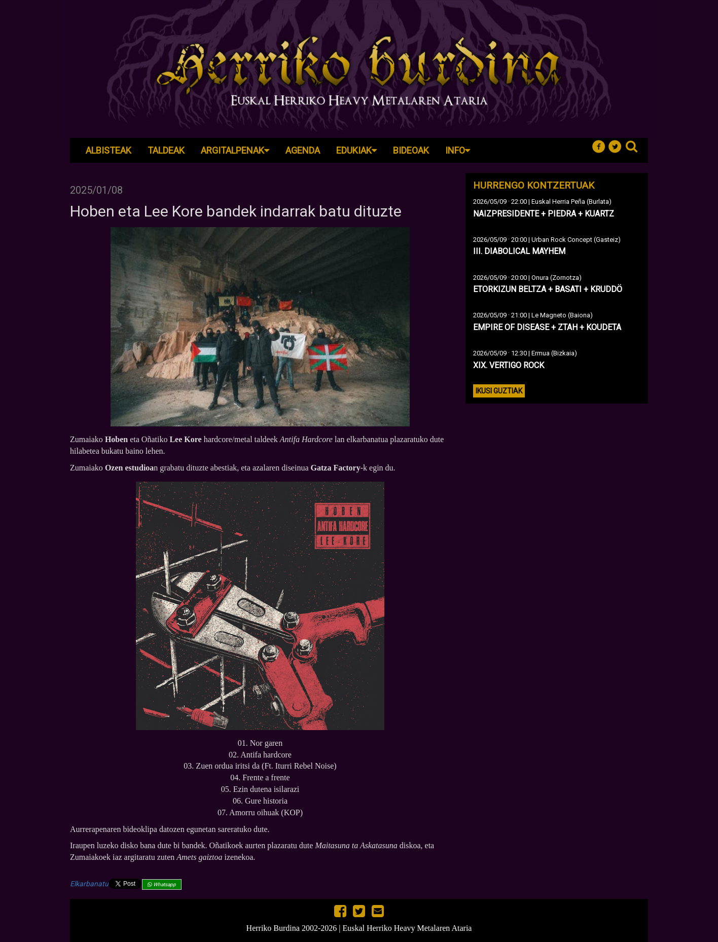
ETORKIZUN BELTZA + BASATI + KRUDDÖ (547, 289)
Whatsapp (162, 884)
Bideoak (411, 150)
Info (457, 150)
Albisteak (108, 150)
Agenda (302, 150)
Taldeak (166, 150)
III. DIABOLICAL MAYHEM (519, 251)
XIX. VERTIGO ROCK (508, 365)
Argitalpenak (235, 150)
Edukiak (356, 150)
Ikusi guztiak (499, 391)
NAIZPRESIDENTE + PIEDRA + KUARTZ (543, 214)
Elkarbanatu (89, 884)
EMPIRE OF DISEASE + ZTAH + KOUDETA (547, 327)
